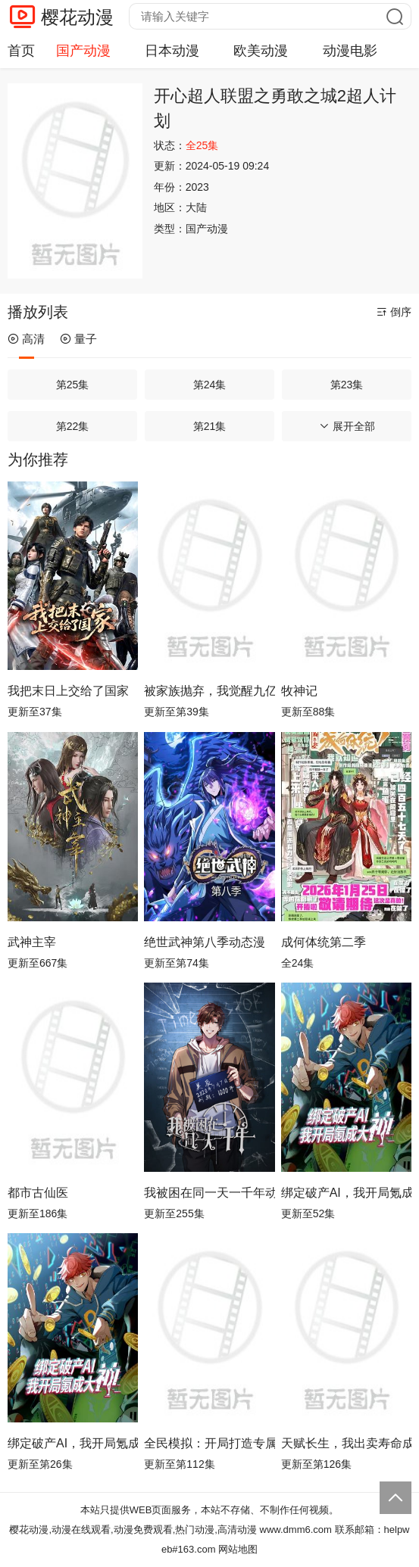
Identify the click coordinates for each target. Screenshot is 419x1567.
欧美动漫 (260, 50)
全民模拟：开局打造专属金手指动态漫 (209, 1443)
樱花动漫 (77, 17)
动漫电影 (350, 50)
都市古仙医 (38, 1192)
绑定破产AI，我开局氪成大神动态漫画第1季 (346, 1192)
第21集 (210, 426)
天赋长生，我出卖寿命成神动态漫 (346, 1443)
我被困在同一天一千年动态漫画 (209, 1192)
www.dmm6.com (296, 1529)
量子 (78, 338)
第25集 (72, 385)
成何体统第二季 (323, 942)
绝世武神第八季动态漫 (204, 942)
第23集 (347, 385)
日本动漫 (172, 50)
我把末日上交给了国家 (68, 690)
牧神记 (299, 690)
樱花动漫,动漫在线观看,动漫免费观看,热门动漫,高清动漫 (132, 1529)
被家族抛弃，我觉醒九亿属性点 (209, 690)
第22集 (72, 426)
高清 (26, 338)
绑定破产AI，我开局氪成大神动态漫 (73, 1443)
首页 (21, 50)
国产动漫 (83, 50)
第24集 (210, 385)
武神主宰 (32, 942)
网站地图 (238, 1549)
